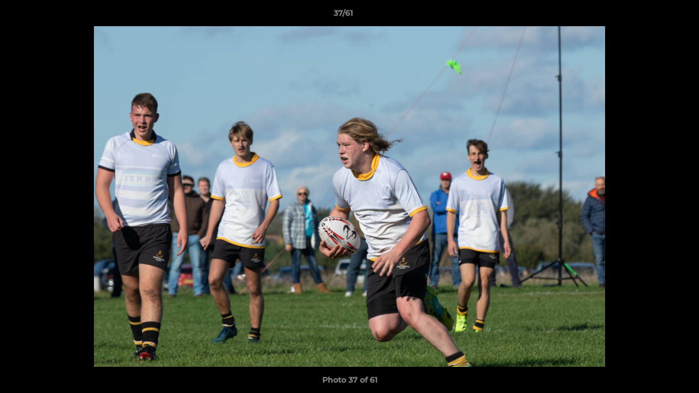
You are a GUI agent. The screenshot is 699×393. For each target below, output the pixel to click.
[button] (653, 16)
